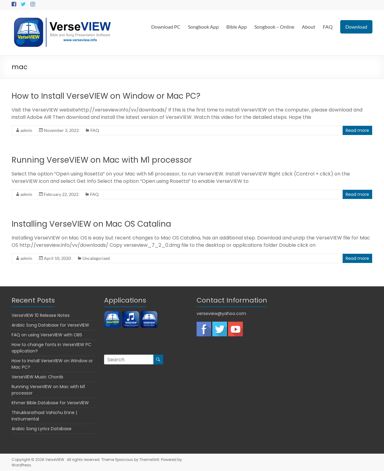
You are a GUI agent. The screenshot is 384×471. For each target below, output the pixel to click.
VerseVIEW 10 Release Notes (41, 315)
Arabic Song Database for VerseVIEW (50, 325)
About (308, 27)
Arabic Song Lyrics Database (42, 429)
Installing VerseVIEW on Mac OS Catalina (91, 223)
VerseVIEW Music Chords (37, 377)
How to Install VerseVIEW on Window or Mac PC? (106, 95)
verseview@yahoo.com (221, 313)
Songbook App (203, 27)
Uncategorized (96, 258)
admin (26, 130)
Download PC (165, 27)
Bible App (236, 27)
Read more (357, 130)
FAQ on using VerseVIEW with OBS (47, 335)
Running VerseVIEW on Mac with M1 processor (102, 159)
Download (356, 27)
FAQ (328, 27)
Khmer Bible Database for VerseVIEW (50, 403)
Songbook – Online (274, 27)
